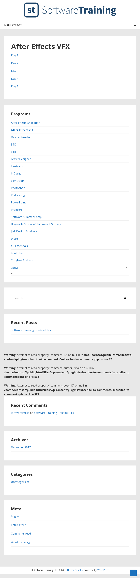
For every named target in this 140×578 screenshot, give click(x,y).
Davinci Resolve (20, 137)
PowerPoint (18, 202)
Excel (14, 152)
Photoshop (18, 188)
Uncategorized (20, 482)
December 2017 (21, 447)
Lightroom (17, 181)
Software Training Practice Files (31, 330)
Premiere (17, 210)
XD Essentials (19, 246)
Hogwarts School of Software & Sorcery (36, 224)
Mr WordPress (20, 413)
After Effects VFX (22, 130)
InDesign (16, 173)
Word (14, 238)
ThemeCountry (75, 570)
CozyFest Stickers (22, 260)
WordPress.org (20, 542)
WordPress (103, 570)
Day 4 (14, 79)
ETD (13, 144)
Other (14, 267)
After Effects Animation (25, 123)
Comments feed (21, 533)
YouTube (17, 253)
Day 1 (14, 55)
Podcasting (18, 195)
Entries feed (18, 525)
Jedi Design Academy (24, 231)
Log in (15, 516)
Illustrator (17, 166)
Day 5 (14, 86)
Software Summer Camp (26, 217)
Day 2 (14, 63)
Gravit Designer (21, 159)
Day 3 (14, 71)
